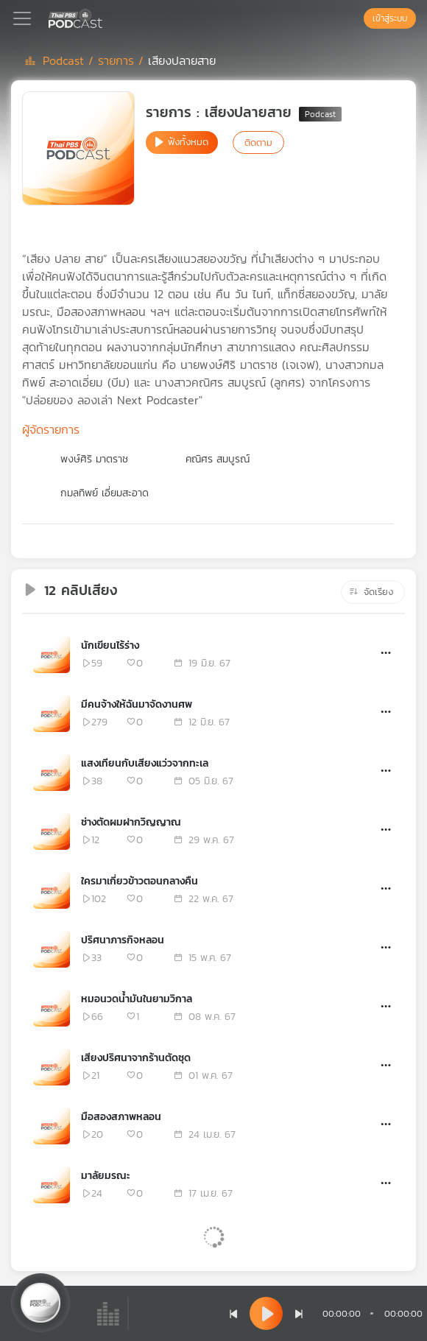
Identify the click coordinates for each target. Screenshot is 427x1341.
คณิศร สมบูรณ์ (218, 459)
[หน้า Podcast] (105, 17)
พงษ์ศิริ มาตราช (94, 459)
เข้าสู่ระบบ (390, 18)
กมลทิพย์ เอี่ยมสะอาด (104, 493)
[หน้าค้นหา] (356, 18)
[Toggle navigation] (22, 18)
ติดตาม (258, 142)
